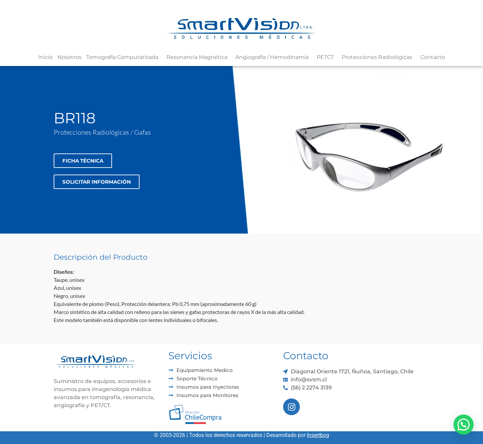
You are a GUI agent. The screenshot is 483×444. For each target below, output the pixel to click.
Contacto (432, 57)
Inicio (45, 57)
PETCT (327, 57)
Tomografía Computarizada (124, 57)
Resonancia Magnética (198, 57)
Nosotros (69, 57)
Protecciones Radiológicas (379, 57)
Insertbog (318, 435)
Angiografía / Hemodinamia (273, 57)
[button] (463, 425)
